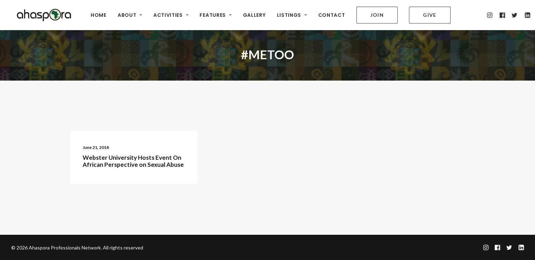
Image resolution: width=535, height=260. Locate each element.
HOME (98, 14)
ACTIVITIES (171, 14)
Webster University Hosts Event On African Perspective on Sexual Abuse (133, 161)
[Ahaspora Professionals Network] (40, 14)
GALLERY (254, 14)
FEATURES (215, 14)
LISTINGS (292, 14)
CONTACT (331, 14)
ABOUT (130, 14)
